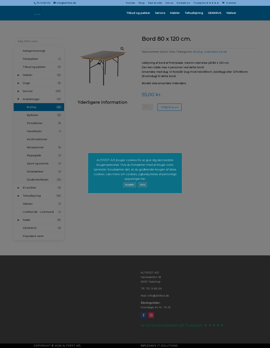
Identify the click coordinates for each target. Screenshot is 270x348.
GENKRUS (214, 13)
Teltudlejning (194, 13)
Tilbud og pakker (138, 13)
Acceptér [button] (129, 184)
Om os (169, 3)
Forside (130, 3)
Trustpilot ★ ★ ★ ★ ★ (206, 3)
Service (160, 13)
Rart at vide (155, 3)
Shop (141, 3)
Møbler (175, 13)
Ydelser (231, 13)
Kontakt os (183, 3)
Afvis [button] (142, 184)
